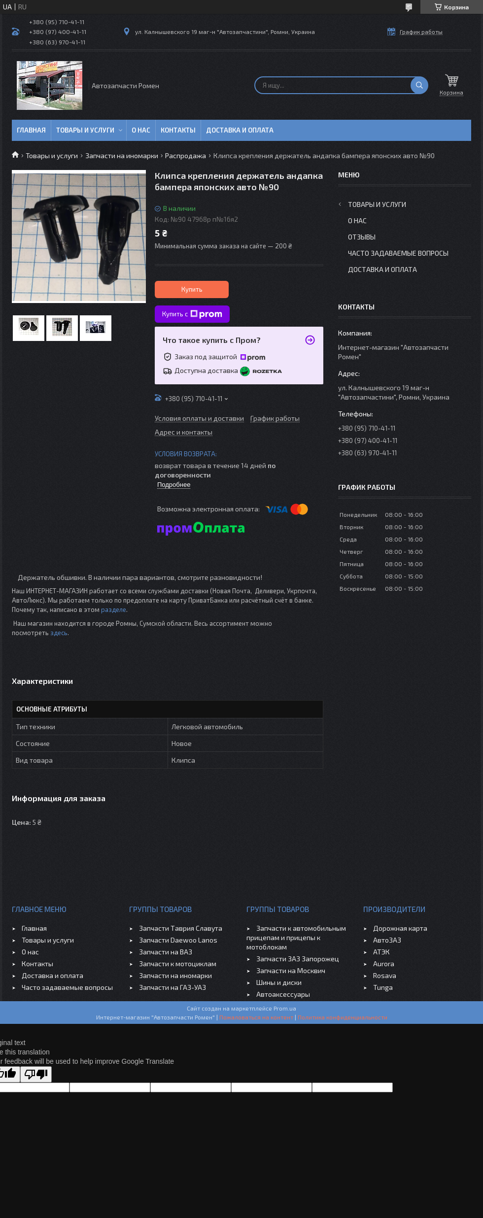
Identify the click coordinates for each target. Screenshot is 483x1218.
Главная (31, 130)
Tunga (383, 987)
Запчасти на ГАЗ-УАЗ (172, 987)
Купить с (192, 314)
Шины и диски (279, 982)
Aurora (383, 963)
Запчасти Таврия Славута (180, 928)
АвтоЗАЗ (387, 940)
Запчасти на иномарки (121, 155)
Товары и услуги (85, 130)
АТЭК (381, 951)
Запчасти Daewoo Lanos (178, 940)
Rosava (384, 975)
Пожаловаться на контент (256, 1017)
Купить (192, 289)
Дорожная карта (400, 928)
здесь (59, 633)
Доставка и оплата (240, 130)
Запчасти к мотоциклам (177, 963)
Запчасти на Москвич (290, 970)
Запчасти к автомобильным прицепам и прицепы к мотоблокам (296, 937)
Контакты (178, 130)
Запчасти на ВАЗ (165, 951)
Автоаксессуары (283, 994)
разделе (113, 609)
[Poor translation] (36, 1074)
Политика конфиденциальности (342, 1017)
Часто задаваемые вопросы (398, 253)
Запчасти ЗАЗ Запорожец (297, 958)
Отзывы (362, 237)
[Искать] (419, 85)
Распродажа (185, 155)
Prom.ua (285, 1008)
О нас (141, 130)
